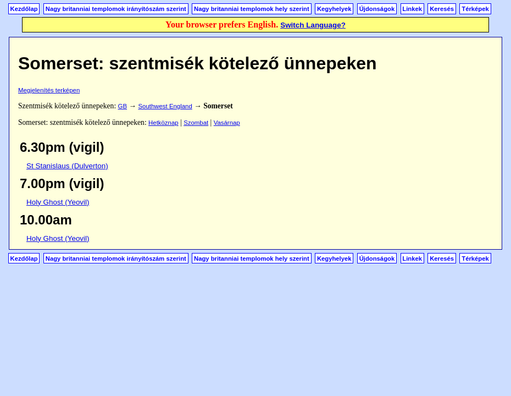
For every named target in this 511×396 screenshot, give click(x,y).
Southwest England (165, 106)
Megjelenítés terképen (49, 90)
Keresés (442, 9)
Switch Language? (313, 25)
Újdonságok (377, 9)
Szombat (196, 122)
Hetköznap (163, 122)
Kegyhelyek (334, 9)
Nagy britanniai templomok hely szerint (251, 9)
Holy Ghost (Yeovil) (58, 202)
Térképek (475, 9)
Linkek (412, 9)
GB (122, 106)
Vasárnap (227, 122)
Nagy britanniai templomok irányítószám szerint (116, 9)
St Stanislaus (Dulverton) (67, 166)
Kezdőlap (24, 9)
